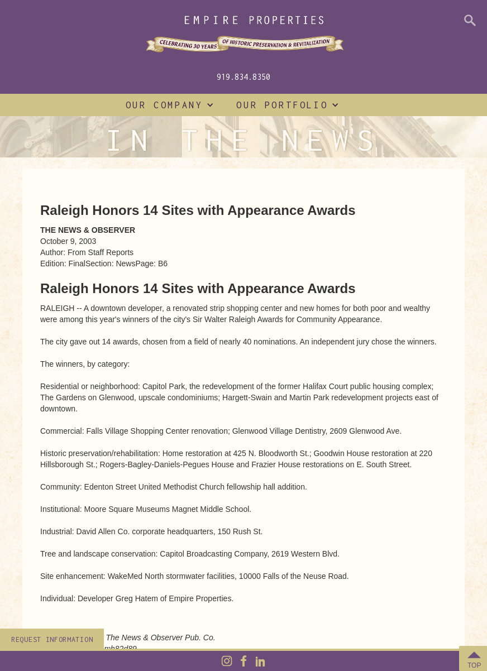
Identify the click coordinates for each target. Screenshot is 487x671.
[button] (167, 105)
